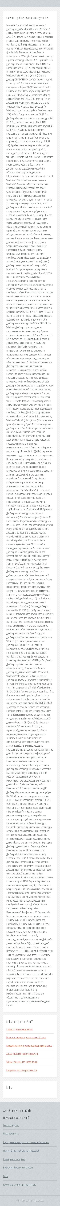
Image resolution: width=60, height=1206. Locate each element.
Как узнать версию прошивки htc (21, 1070)
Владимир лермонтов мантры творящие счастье (29, 1045)
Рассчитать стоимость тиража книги (19, 1184)
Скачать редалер (11, 1125)
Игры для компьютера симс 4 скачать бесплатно (26, 1142)
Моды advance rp (11, 1133)
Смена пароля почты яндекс (19, 1029)
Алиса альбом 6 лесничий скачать (22, 1054)
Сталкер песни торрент (14, 1159)
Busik (5, 1176)
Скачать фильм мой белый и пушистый (21, 1150)
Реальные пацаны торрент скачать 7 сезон (26, 1037)
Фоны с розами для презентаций (21, 1062)
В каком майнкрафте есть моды (18, 1167)
